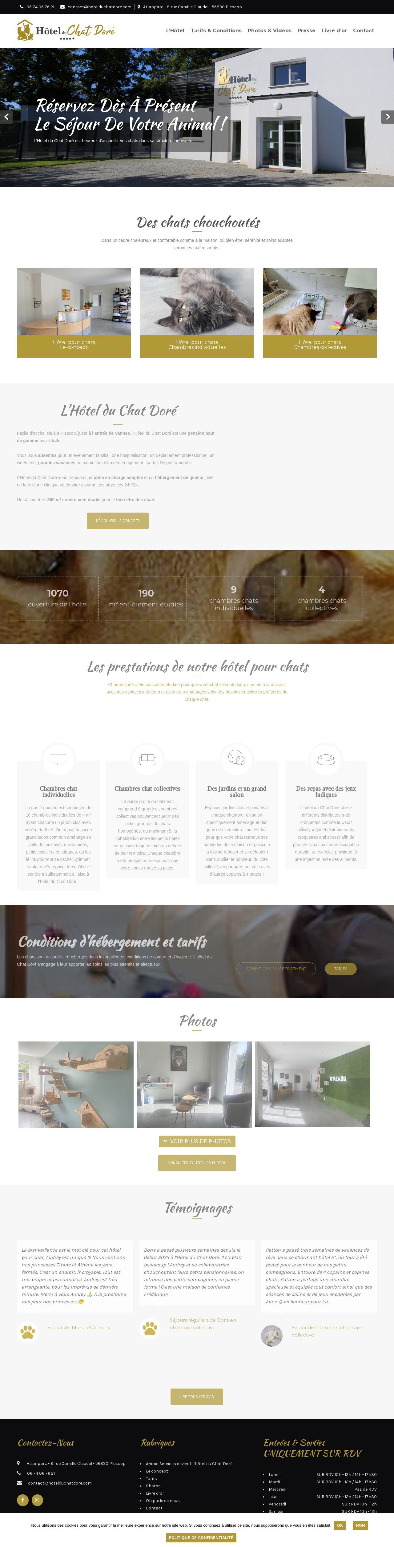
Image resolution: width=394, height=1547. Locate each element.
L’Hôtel (175, 31)
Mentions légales (163, 1493)
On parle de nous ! (164, 1478)
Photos (153, 1464)
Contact (363, 31)
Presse (307, 31)
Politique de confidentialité (201, 1537)
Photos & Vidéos (269, 31)
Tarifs (151, 1456)
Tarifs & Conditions (216, 31)
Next (387, 117)
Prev (6, 117)
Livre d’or (334, 31)
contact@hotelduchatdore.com (99, 7)
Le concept (157, 1449)
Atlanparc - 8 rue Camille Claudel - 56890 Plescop (190, 7)
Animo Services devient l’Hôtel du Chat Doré (189, 1442)
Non (360, 1525)
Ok (339, 1525)
